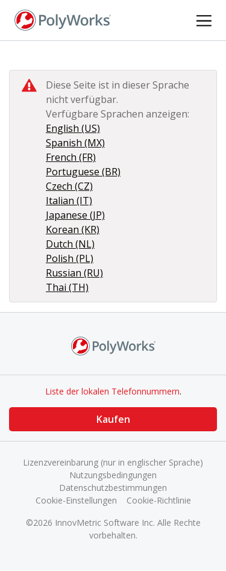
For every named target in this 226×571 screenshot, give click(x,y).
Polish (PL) (69, 258)
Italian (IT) (69, 200)
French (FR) (71, 157)
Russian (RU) (74, 272)
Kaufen (113, 419)
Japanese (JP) (75, 215)
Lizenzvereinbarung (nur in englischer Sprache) (113, 462)
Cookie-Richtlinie (159, 500)
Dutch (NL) (70, 244)
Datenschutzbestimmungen (113, 487)
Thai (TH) (67, 287)
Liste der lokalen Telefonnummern (112, 391)
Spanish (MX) (75, 142)
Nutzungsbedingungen (113, 475)
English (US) (73, 128)
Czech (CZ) (69, 186)
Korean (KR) (72, 229)
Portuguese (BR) (83, 171)
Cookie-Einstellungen (76, 500)
